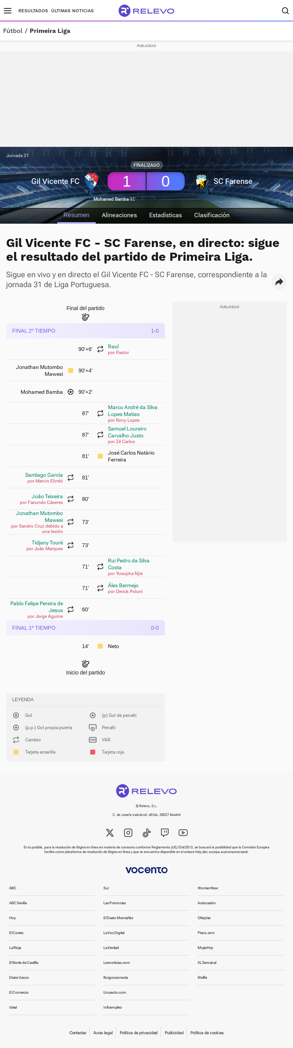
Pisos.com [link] (206, 933)
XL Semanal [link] (207, 962)
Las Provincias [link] (114, 903)
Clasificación (212, 215)
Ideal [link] (13, 1007)
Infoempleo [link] (112, 1007)
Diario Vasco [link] (19, 977)
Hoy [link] (12, 918)
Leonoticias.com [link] (116, 962)
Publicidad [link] (174, 1032)
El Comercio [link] (19, 992)
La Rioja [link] (15, 948)
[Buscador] (285, 10)
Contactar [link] (77, 1032)
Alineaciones (119, 215)
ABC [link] (12, 888)
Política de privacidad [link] (139, 1032)
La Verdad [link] (111, 948)
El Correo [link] (16, 933)
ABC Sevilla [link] (18, 903)
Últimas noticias (72, 10)
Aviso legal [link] (103, 1032)
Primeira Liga (50, 31)
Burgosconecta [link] (115, 977)
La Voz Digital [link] (113, 933)
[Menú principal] (7, 10)
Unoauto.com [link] (114, 992)
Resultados (33, 10)
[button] (279, 281)
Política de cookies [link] (207, 1032)
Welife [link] (202, 977)
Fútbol (13, 31)
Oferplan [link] (204, 918)
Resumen (76, 215)
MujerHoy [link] (205, 948)
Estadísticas (165, 215)
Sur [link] (106, 888)
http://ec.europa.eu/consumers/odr (221, 852)
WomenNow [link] (208, 888)
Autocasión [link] (207, 903)
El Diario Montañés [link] (118, 918)
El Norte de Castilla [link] (23, 962)
